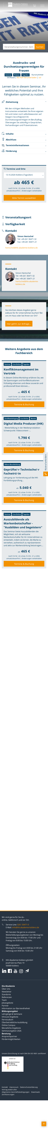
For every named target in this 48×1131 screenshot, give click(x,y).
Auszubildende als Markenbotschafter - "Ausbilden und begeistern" (23, 523)
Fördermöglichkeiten (11, 1039)
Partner (5, 1005)
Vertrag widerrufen (9, 1089)
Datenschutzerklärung (29, 1087)
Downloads (35, 1092)
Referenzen (7, 997)
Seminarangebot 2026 (11, 1031)
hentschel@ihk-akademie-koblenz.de (21, 247)
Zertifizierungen (8, 1094)
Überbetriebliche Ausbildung (14, 1022)
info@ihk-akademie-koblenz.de (25, 927)
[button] (45, 464)
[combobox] (24, 175)
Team (4, 1000)
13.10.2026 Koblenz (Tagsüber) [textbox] (19, 175)
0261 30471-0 (23, 924)
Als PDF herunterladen (27, 77)
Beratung (6, 1033)
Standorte (6, 994)
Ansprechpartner (9, 1036)
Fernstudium (7, 1019)
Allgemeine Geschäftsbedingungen (15, 1092)
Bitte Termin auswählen (24, 198)
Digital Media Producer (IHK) (23, 423)
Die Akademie (8, 986)
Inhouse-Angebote (10, 1017)
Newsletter (6, 991)
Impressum (13, 1087)
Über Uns (6, 989)
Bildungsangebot (10, 1011)
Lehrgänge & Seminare (12, 1014)
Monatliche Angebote (11, 1028)
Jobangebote (7, 1003)
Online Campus (8, 1025)
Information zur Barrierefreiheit (16, 1008)
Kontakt (5, 1087)
